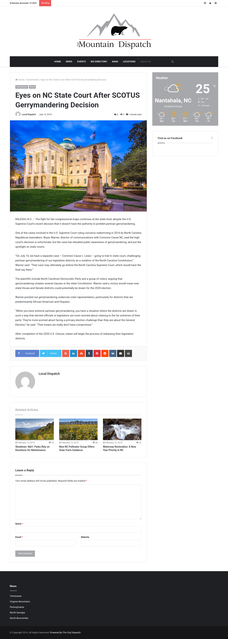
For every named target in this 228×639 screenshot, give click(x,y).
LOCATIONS (129, 61)
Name (19, 523)
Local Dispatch (29, 114)
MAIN (115, 61)
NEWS (69, 61)
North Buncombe (19, 618)
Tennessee (16, 595)
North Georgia (17, 612)
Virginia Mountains (20, 601)
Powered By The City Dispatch (65, 632)
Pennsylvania (17, 607)
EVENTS (81, 61)
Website (85, 537)
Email (19, 537)
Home (19, 79)
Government (32, 79)
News (32, 87)
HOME (57, 61)
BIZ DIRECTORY (99, 61)
